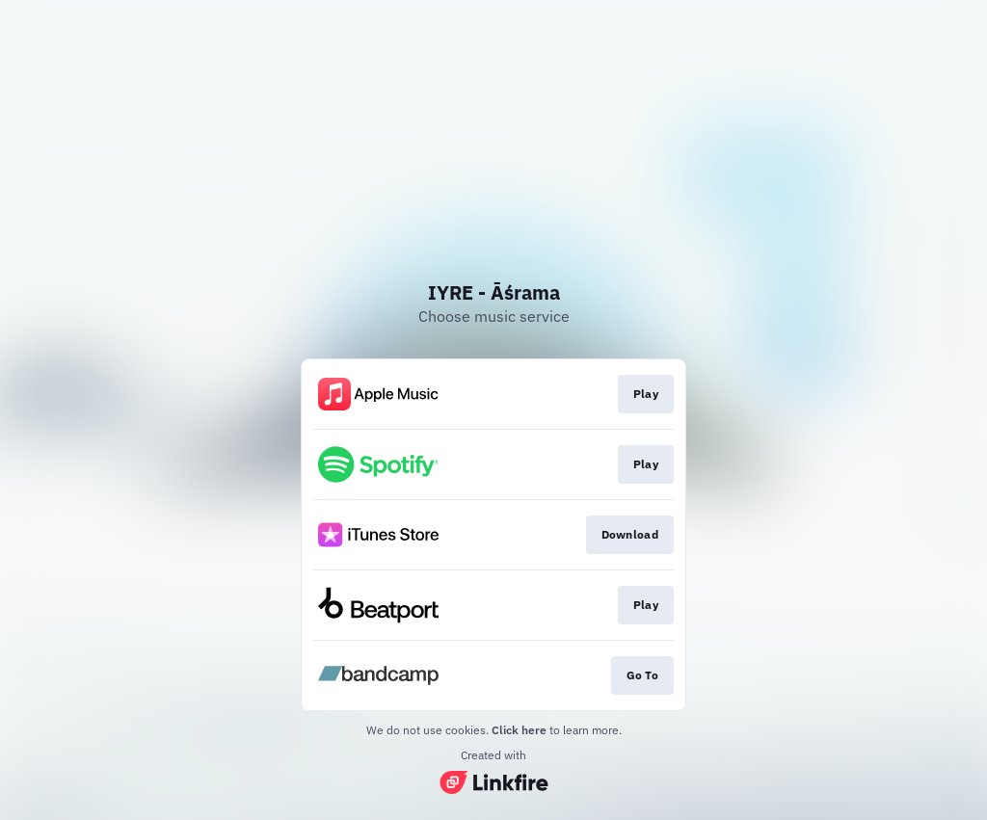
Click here (519, 730)
